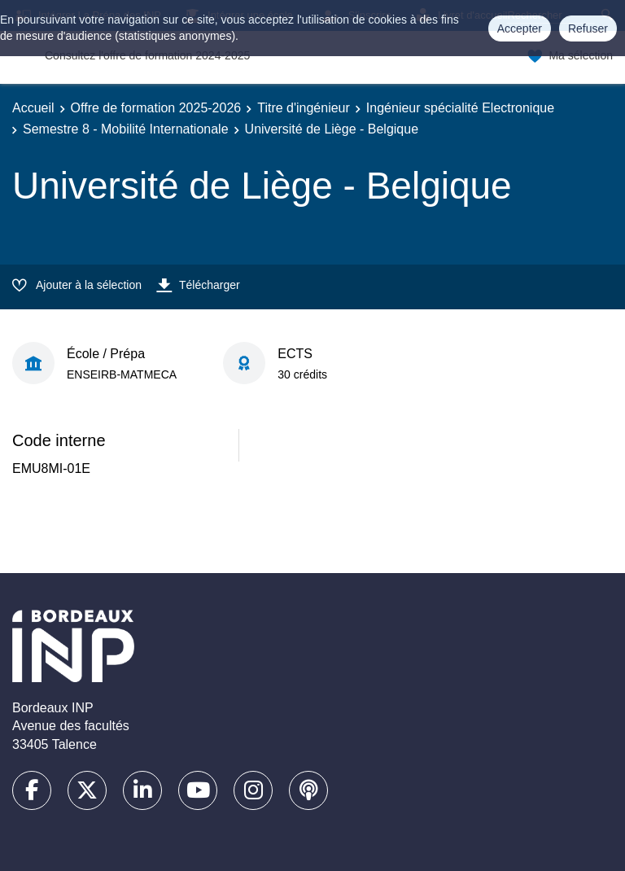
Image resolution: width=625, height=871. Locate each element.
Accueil (33, 108)
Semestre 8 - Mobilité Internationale (126, 129)
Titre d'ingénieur (303, 108)
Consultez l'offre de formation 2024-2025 (147, 55)
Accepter (519, 28)
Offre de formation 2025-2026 (156, 108)
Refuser (588, 28)
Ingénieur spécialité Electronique (460, 108)
